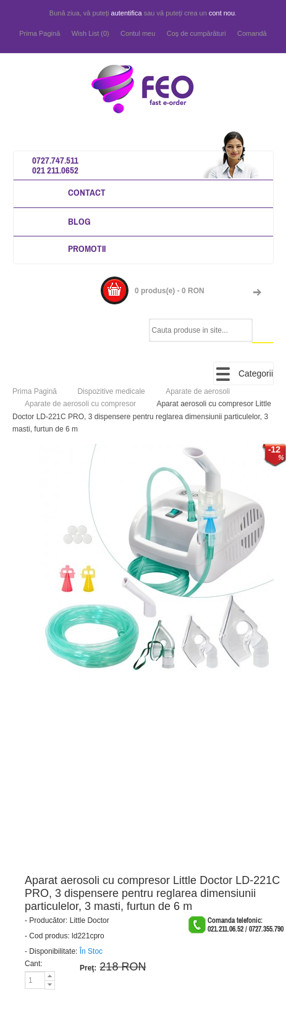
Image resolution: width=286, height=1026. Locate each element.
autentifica (126, 13)
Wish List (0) (90, 33)
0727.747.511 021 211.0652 (55, 165)
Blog (79, 221)
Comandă (252, 33)
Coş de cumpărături (196, 33)
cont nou (222, 13)
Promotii (87, 248)
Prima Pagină (39, 33)
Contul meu (137, 33)
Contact (87, 192)
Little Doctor (89, 920)
